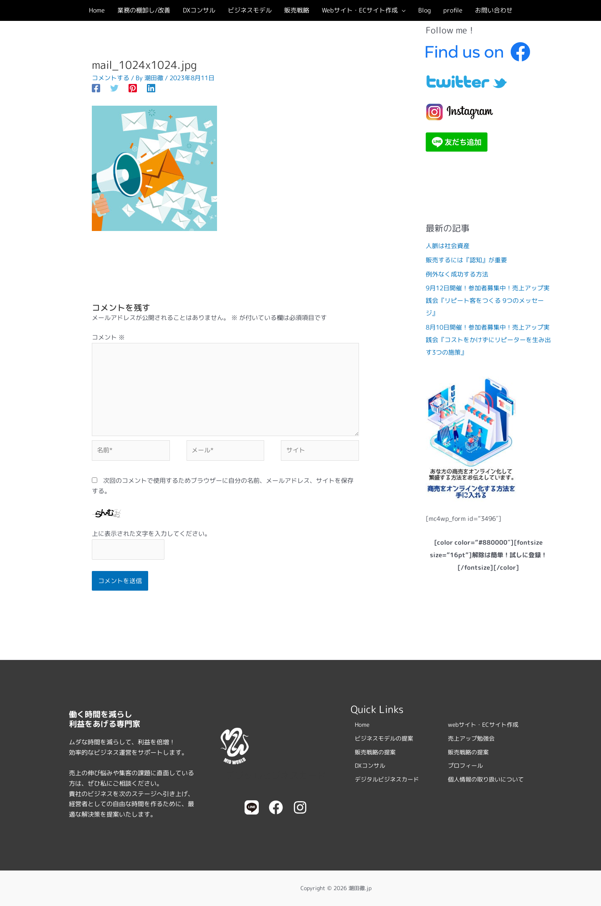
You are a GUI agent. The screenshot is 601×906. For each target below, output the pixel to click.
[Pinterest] (133, 87)
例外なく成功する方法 (457, 274)
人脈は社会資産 (448, 245)
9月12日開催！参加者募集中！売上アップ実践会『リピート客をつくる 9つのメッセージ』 (488, 300)
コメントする (110, 78)
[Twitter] (114, 87)
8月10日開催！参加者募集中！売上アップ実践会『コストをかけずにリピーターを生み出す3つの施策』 (488, 340)
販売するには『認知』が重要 (466, 260)
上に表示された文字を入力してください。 (151, 533)
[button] (402, 10)
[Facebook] (96, 87)
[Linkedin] (151, 87)
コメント (108, 337)
